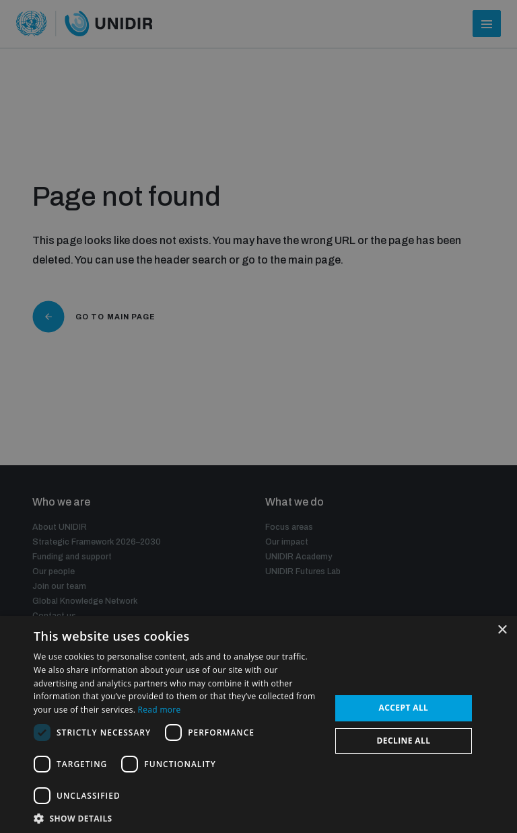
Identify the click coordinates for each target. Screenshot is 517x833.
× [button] (502, 630)
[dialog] (258, 416)
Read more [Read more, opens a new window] (159, 709)
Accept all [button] (404, 707)
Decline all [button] (404, 740)
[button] (178, 817)
